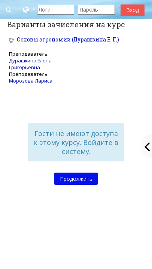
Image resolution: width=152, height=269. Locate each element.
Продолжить (76, 178)
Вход (132, 9)
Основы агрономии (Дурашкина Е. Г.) (68, 40)
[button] (9, 10)
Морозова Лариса (30, 80)
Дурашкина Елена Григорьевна (30, 64)
